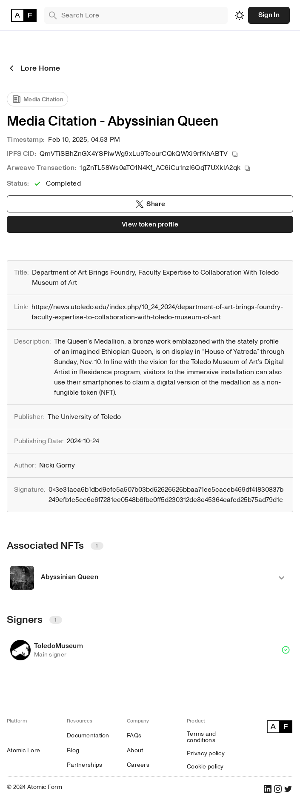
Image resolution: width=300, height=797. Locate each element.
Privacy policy (206, 753)
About (135, 750)
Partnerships (84, 765)
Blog (73, 750)
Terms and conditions (201, 737)
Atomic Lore (23, 750)
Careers (138, 765)
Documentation (88, 735)
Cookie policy (205, 767)
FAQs (134, 735)
